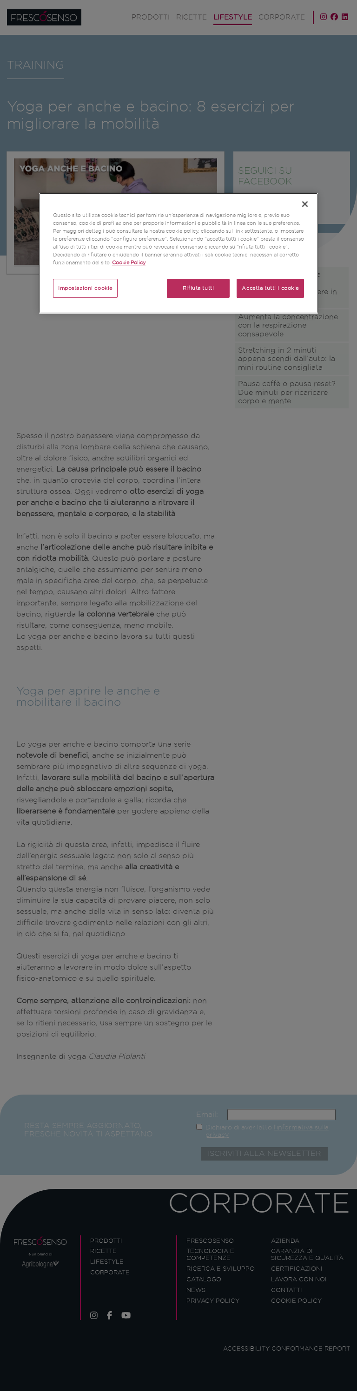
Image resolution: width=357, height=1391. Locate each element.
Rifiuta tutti (198, 288)
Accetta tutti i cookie (270, 288)
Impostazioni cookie (85, 288)
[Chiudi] (305, 204)
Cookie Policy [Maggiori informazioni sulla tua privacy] (128, 263)
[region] (178, 253)
